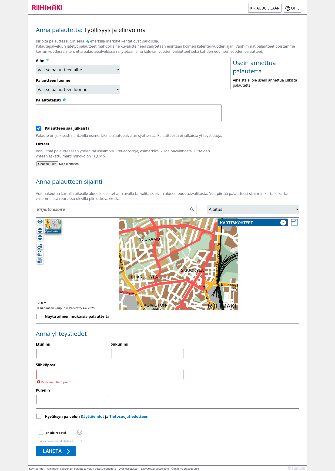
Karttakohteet (253, 223)
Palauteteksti (51, 100)
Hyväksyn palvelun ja (97, 416)
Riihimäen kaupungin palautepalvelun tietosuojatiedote (81, 468)
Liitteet (43, 144)
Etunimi (43, 344)
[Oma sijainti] (40, 222)
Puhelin (43, 390)
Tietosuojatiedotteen (128, 416)
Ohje (295, 8)
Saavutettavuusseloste (155, 468)
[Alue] (253, 209)
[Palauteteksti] (129, 113)
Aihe (40, 60)
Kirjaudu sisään (265, 8)
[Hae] (192, 209)
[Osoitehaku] (116, 209)
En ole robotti (56, 433)
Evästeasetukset (128, 468)
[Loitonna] (40, 238)
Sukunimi (119, 344)
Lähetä (52, 451)
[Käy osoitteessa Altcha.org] (79, 434)
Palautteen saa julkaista (67, 128)
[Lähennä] (40, 230)
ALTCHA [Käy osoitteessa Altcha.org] (77, 441)
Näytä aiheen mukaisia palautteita (77, 316)
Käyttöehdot (92, 416)
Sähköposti (46, 364)
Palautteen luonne (53, 80)
